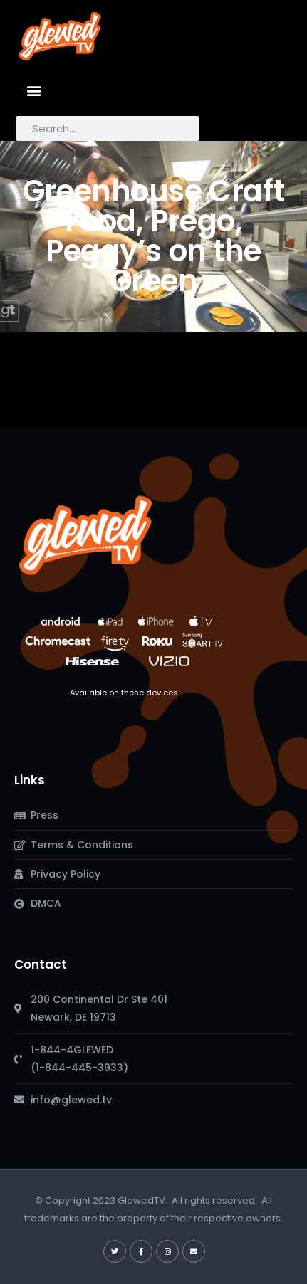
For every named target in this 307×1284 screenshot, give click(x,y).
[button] (34, 90)
